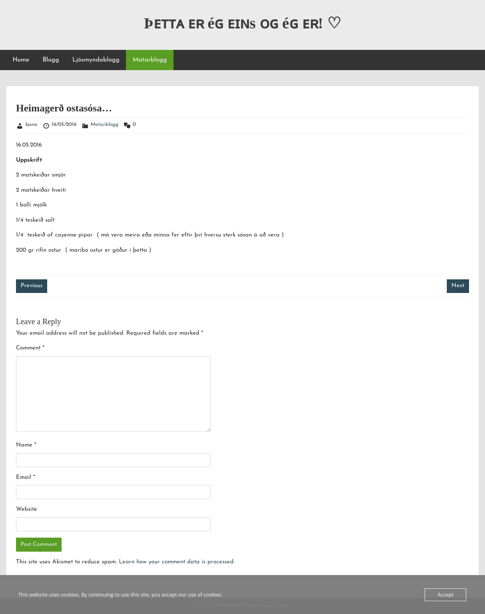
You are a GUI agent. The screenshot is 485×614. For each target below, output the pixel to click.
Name (26, 445)
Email (25, 477)
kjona (31, 124)
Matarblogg (150, 60)
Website (26, 509)
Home (20, 60)
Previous (31, 286)
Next (457, 286)
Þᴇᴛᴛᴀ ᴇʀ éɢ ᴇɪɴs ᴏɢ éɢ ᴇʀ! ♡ (242, 23)
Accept (445, 594)
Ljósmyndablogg (95, 60)
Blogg (50, 60)
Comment (30, 348)
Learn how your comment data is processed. (177, 562)
